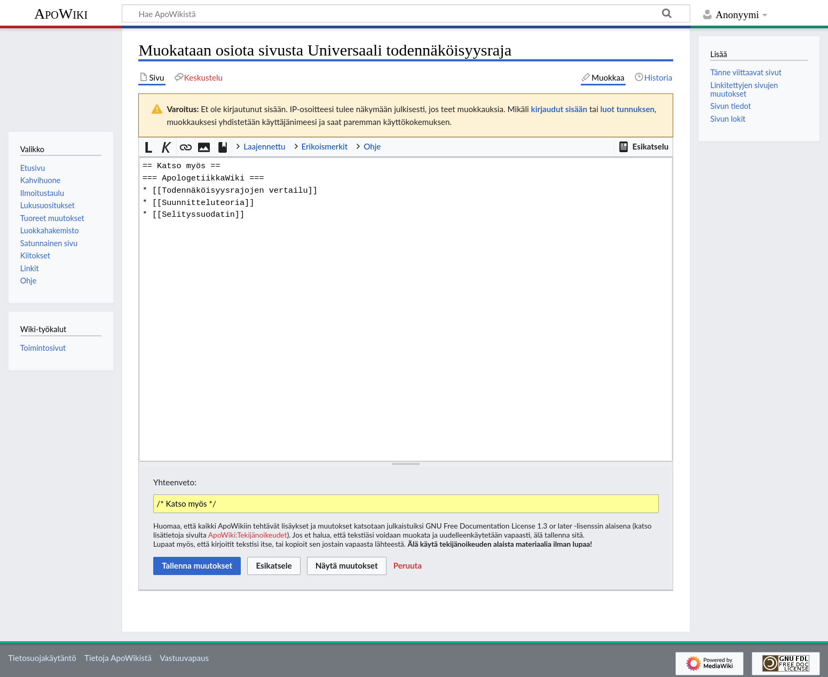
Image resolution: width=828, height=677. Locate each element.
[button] (643, 147)
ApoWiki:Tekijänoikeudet (247, 534)
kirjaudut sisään (559, 109)
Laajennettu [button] (264, 146)
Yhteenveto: (174, 482)
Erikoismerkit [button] (325, 146)
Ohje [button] (372, 146)
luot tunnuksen (627, 109)
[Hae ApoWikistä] (406, 13)
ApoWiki (61, 13)
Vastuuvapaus (184, 658)
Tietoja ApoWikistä (118, 658)
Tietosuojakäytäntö (42, 658)
